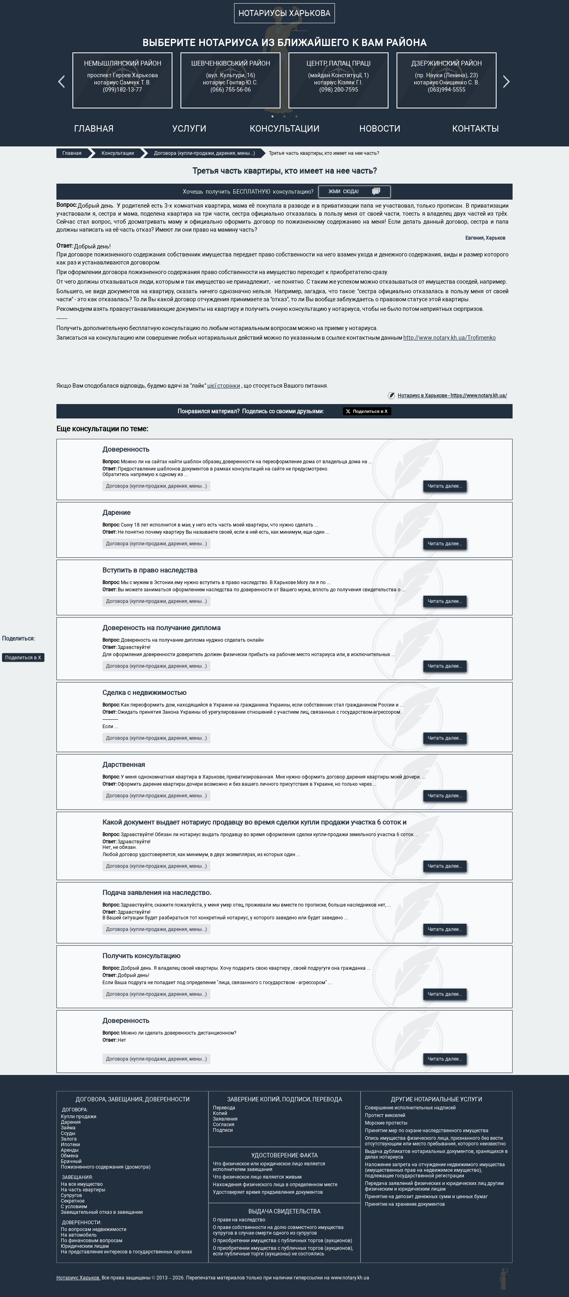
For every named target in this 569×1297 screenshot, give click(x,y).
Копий (220, 1113)
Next (508, 82)
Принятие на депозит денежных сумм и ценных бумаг (426, 1196)
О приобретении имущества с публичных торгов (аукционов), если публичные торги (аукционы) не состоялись (283, 1251)
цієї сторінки (223, 385)
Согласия (223, 1124)
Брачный (71, 1161)
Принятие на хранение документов (405, 1204)
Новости (380, 129)
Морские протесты (386, 1123)
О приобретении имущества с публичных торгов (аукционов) (282, 1240)
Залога (69, 1139)
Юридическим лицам (85, 1246)
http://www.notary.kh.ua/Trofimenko (449, 337)
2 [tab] (284, 116)
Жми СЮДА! (354, 191)
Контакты (475, 129)
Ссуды (68, 1133)
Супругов (71, 1195)
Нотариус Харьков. (78, 1278)
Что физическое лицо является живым (257, 1177)
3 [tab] (297, 116)
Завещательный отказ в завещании (102, 1212)
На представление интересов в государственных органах (126, 1252)
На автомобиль (79, 1235)
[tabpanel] (122, 80)
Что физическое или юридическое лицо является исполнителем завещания (269, 1166)
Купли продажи (78, 1116)
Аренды (69, 1150)
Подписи (223, 1130)
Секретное (72, 1201)
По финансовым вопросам (91, 1240)
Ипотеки (70, 1144)
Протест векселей (385, 1115)
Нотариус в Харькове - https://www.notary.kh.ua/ (452, 395)
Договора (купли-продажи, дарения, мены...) (156, 486)
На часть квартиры (83, 1190)
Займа (68, 1128)
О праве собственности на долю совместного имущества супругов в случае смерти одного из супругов (278, 1230)
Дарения (71, 1122)
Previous (63, 82)
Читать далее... (445, 486)
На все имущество (82, 1184)
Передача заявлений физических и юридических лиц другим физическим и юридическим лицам (434, 1186)
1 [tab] (272, 116)
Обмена (69, 1156)
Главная (94, 129)
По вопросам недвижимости (93, 1229)
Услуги (189, 129)
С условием (74, 1206)
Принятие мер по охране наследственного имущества (427, 1130)
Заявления (225, 1119)
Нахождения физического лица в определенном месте (275, 1184)
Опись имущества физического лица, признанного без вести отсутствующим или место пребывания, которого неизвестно (435, 1141)
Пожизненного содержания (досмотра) (105, 1167)
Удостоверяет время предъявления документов (268, 1192)
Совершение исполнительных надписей (410, 1108)
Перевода (224, 1108)
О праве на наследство (239, 1220)
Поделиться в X (23, 657)
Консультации (285, 129)
